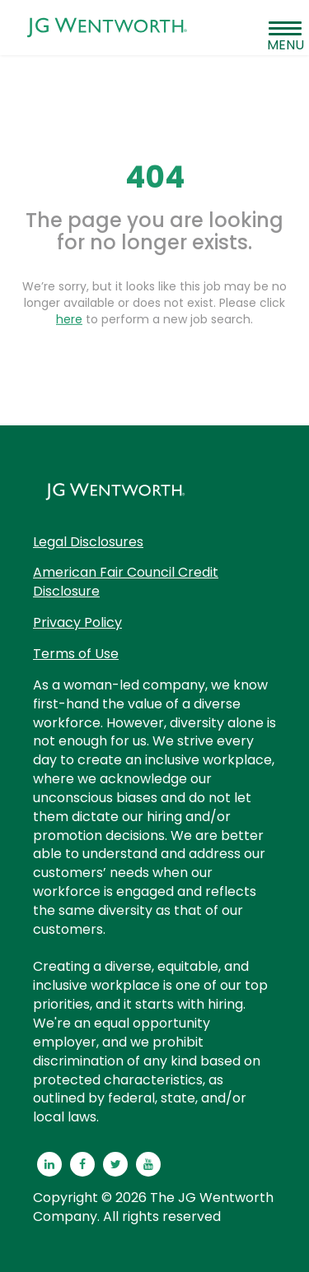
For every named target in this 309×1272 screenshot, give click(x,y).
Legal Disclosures (88, 541)
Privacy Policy (77, 622)
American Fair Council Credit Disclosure (125, 582)
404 (155, 177)
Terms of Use (76, 653)
